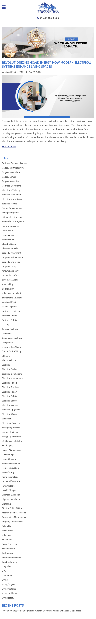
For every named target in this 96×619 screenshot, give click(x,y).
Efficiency (6, 356)
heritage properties (11, 212)
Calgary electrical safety (13, 168)
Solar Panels (8, 539)
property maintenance (12, 257)
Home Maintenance (11, 463)
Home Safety (8, 472)
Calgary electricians (11, 172)
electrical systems (10, 405)
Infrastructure (8, 486)
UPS (4, 571)
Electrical (6, 365)
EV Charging (7, 445)
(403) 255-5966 (49, 17)
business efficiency (11, 311)
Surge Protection (10, 544)
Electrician (7, 418)
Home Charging (9, 459)
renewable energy (10, 271)
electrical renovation (11, 194)
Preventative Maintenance (14, 517)
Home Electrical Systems (13, 221)
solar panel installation (12, 293)
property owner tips (11, 262)
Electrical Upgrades (11, 409)
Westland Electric (10, 302)
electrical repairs (9, 203)
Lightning (6, 504)
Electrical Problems (11, 387)
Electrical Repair (9, 392)
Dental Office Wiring (11, 347)
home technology (10, 477)
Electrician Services (11, 423)
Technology (7, 553)
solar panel (7, 535)
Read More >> (9, 146)
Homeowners (8, 239)
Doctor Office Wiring (11, 351)
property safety (9, 266)
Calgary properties (10, 181)
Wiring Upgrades (10, 306)
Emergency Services (11, 427)
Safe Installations (10, 279)
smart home (7, 530)
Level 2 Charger (9, 490)
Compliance (7, 342)
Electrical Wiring (9, 414)
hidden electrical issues (13, 217)
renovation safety (10, 275)
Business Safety (9, 320)
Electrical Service (9, 400)
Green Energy (8, 454)
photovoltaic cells (10, 248)
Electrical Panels (9, 383)
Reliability (6, 526)
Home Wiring (8, 235)
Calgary (5, 324)
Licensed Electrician (11, 494)
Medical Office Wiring (12, 508)
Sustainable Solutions (12, 297)
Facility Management (11, 450)
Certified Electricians (11, 185)
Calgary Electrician (10, 329)
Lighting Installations (12, 499)
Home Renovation (10, 468)
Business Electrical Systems (15, 163)
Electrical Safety (9, 396)
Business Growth (10, 315)
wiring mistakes (9, 589)
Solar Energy (8, 289)
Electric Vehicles (9, 360)
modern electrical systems (14, 512)
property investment (11, 253)
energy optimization (11, 436)
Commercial (7, 333)
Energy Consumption (12, 208)
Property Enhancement (12, 521)
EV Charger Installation (12, 441)
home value (7, 230)
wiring (5, 580)
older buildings (9, 244)
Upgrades (6, 566)
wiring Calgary (8, 584)
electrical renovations (12, 199)
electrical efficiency (11, 190)
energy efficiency (10, 432)
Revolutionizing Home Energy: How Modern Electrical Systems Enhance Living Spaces (41, 610)
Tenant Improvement (12, 557)
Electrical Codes (9, 369)
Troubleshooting (9, 562)
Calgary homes (9, 177)
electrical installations (12, 374)
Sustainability (8, 548)
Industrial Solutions (11, 481)
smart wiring (7, 284)
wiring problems (9, 593)
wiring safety (8, 598)
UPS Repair (7, 575)
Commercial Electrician (12, 338)
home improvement (11, 226)
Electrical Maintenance (12, 378)
